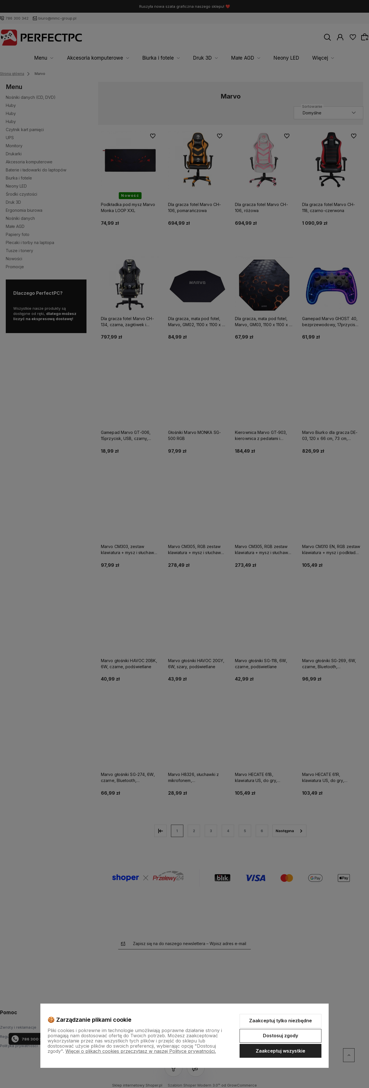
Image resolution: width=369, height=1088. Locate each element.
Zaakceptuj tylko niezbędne (280, 1020)
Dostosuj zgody (280, 1035)
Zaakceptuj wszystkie (280, 1051)
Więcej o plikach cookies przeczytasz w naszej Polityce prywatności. (140, 1051)
